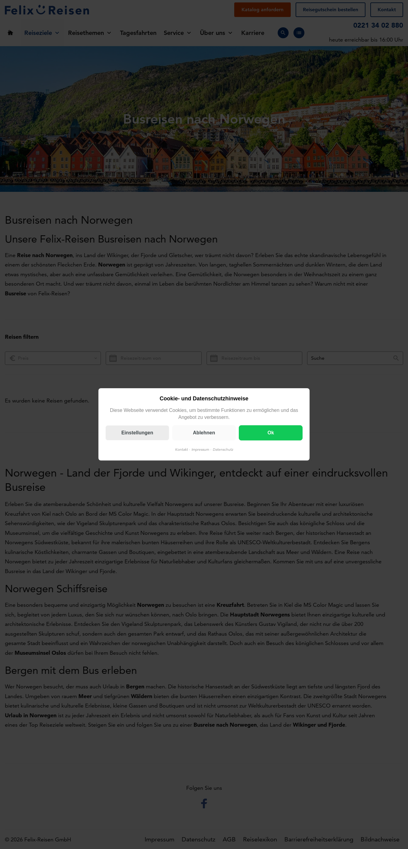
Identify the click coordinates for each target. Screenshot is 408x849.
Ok (271, 433)
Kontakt (181, 449)
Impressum (200, 449)
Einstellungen (137, 433)
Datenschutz (223, 449)
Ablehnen (204, 433)
